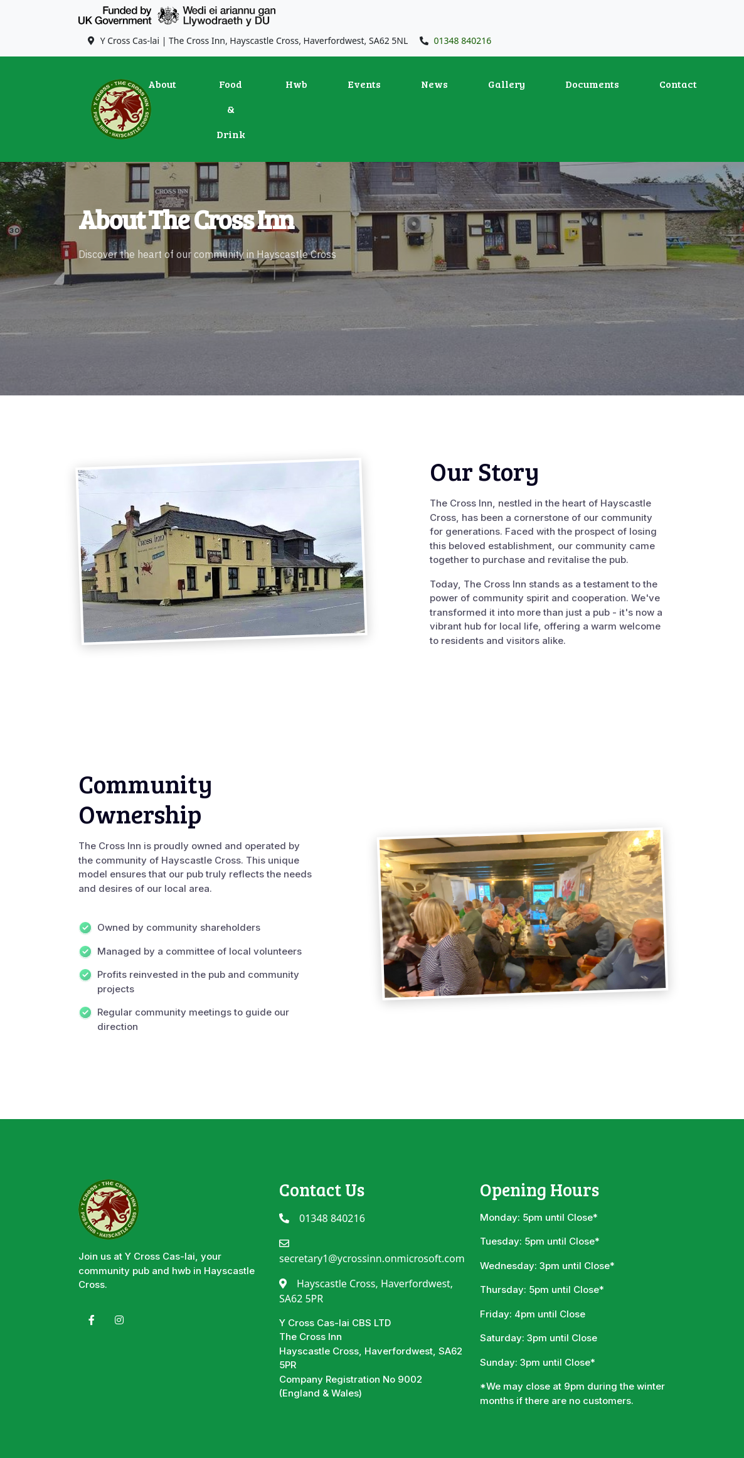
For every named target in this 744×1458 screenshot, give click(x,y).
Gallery (506, 83)
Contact (678, 83)
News (434, 83)
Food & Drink (230, 109)
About (162, 83)
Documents (592, 83)
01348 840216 (463, 40)
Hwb (296, 83)
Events (364, 83)
